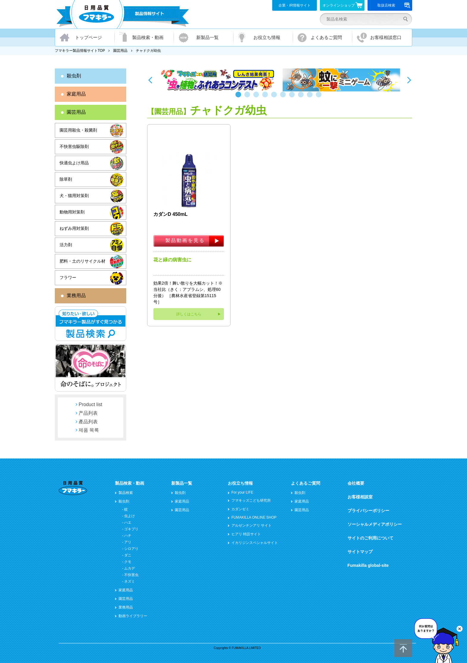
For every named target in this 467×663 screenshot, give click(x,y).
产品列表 (88, 413)
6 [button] (284, 97)
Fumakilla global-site (368, 565)
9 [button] (311, 97)
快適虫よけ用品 (74, 162)
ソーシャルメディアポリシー (375, 524)
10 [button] (320, 97)
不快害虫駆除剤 (74, 146)
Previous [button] (150, 80)
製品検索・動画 (148, 37)
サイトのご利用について (370, 538)
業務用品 (76, 295)
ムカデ (129, 568)
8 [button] (302, 97)
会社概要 (356, 483)
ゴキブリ (131, 529)
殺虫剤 (74, 75)
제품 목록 (89, 430)
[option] (218, 79)
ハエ (127, 522)
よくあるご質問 (326, 37)
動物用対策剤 (72, 212)
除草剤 (66, 179)
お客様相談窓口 (385, 37)
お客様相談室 (360, 496)
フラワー (68, 277)
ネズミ (129, 581)
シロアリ (131, 549)
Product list (90, 404)
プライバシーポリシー (368, 510)
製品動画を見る (185, 240)
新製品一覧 (207, 37)
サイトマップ (360, 551)
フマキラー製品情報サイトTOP (80, 51)
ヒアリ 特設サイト (246, 534)
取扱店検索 (393, 5)
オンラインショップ (343, 5)
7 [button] (293, 97)
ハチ (127, 535)
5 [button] (275, 97)
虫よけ (129, 516)
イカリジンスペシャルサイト (254, 543)
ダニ (127, 555)
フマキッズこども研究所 (251, 500)
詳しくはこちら (188, 314)
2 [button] (248, 97)
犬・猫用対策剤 (74, 195)
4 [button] (266, 97)
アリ (127, 542)
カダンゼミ (240, 509)
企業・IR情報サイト (294, 5)
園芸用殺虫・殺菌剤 (78, 130)
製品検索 (126, 493)
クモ (127, 562)
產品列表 (88, 421)
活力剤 (66, 244)
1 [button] (239, 97)
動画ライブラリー (133, 616)
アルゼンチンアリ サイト (251, 525)
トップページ (88, 37)
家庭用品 (76, 93)
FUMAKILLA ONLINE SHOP (253, 517)
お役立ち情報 (266, 37)
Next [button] (409, 80)
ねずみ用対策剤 (74, 228)
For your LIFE (242, 492)
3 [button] (257, 97)
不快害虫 (131, 575)
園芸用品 (120, 51)
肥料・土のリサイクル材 (82, 261)
